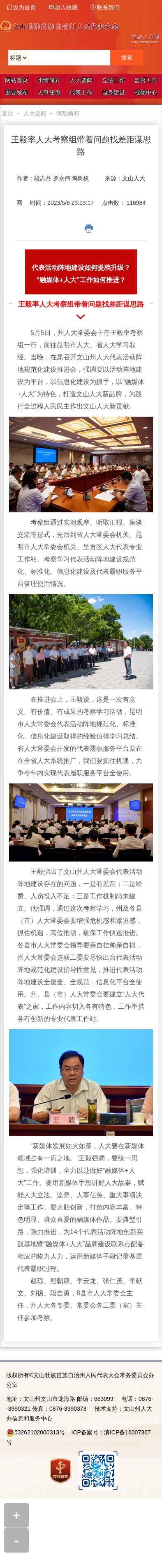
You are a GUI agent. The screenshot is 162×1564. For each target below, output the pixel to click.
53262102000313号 (39, 1432)
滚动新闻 (67, 113)
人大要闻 (81, 80)
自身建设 (113, 92)
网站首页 (16, 80)
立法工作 (113, 80)
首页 (7, 113)
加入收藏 (63, 7)
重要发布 (16, 92)
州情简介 (48, 80)
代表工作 (81, 92)
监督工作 (145, 80)
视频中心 (145, 92)
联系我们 (105, 7)
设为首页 (21, 7)
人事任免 (48, 92)
